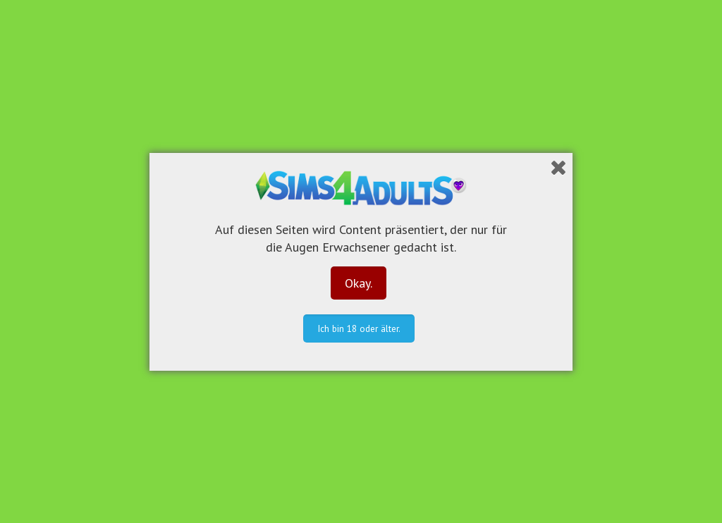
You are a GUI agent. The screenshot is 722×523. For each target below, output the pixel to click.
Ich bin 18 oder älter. (358, 328)
